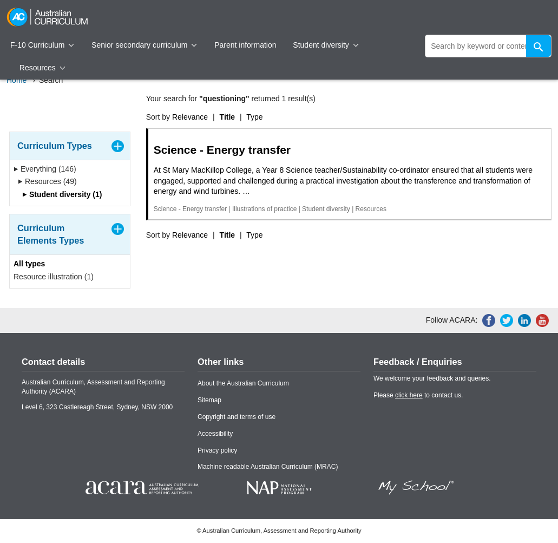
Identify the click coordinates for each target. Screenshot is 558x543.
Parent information (245, 45)
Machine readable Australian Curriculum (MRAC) (268, 466)
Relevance (190, 117)
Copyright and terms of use (236, 417)
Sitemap (209, 400)
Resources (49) (47, 181)
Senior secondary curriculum (144, 45)
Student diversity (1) (62, 194)
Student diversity (325, 45)
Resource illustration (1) (54, 276)
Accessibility (215, 433)
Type (254, 117)
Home (16, 80)
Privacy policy (217, 450)
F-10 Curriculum (42, 45)
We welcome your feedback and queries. (432, 378)
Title (227, 117)
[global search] (488, 46)
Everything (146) (45, 169)
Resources (42, 67)
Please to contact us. (418, 395)
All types (29, 263)
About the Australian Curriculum (243, 383)
